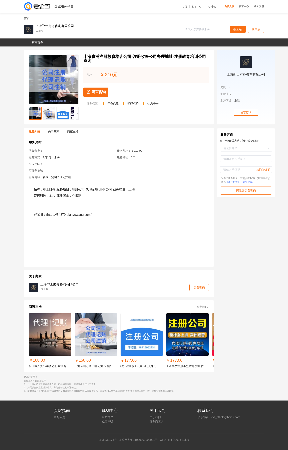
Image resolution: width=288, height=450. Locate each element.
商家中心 (244, 6)
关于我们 (155, 417)
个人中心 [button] (213, 6)
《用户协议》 (233, 182)
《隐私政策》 (247, 182)
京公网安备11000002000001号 (138, 439)
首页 (184, 6)
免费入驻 (229, 6)
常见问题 (59, 417)
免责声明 (107, 421)
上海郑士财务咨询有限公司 (55, 26)
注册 (261, 6)
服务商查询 (157, 421)
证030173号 (109, 439)
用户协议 (107, 417)
